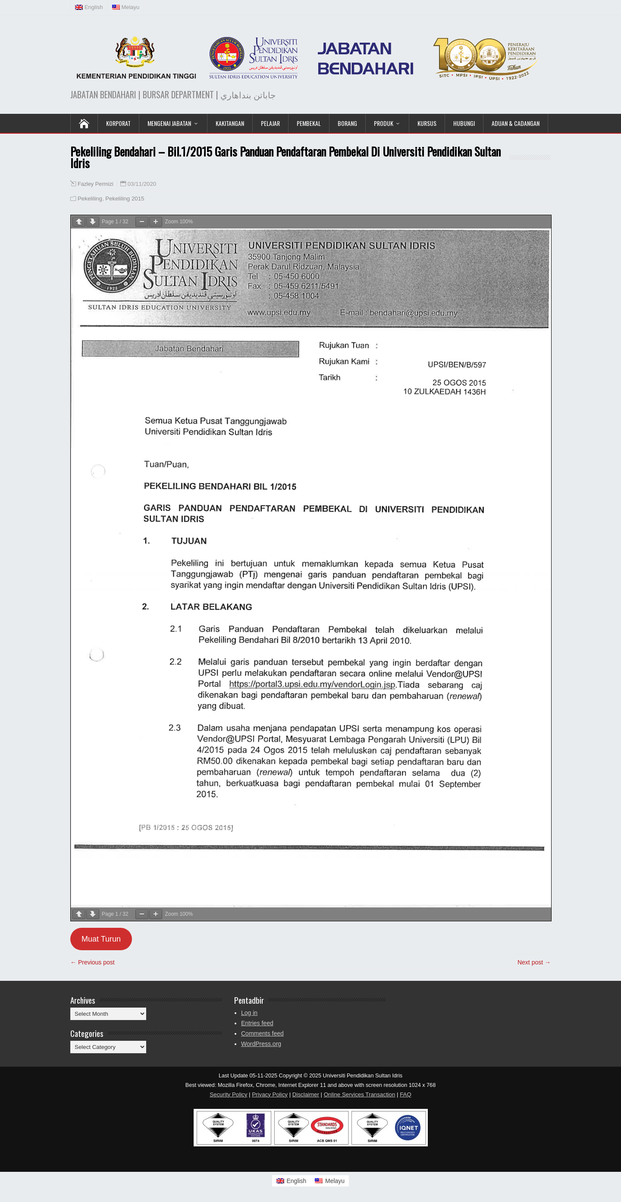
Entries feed (257, 1023)
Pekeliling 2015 (124, 198)
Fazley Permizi (95, 184)
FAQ (405, 1094)
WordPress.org (261, 1043)
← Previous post (92, 962)
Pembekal (309, 123)
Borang (347, 123)
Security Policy (228, 1094)
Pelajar (270, 123)
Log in (249, 1012)
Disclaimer (305, 1094)
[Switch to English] (291, 1180)
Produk (383, 123)
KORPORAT (118, 123)
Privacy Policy (270, 1094)
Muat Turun (101, 939)
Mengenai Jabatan (169, 123)
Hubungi (464, 123)
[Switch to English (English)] (89, 7)
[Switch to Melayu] (329, 1180)
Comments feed (262, 1033)
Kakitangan (230, 123)
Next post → (534, 962)
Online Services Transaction (359, 1094)
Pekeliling (90, 198)
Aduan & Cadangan (515, 123)
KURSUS (426, 123)
